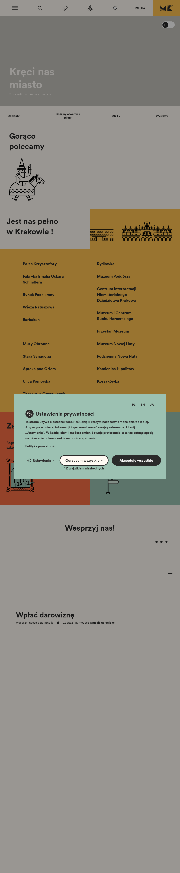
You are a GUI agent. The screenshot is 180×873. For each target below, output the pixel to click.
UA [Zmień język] (152, 404)
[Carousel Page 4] (166, 542)
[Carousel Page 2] (156, 542)
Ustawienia (41, 460)
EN (137, 8)
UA (143, 8)
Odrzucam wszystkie (84, 460)
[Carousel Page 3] (161, 542)
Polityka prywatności (40, 446)
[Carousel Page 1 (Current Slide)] (151, 542)
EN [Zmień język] (143, 404)
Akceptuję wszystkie (136, 460)
